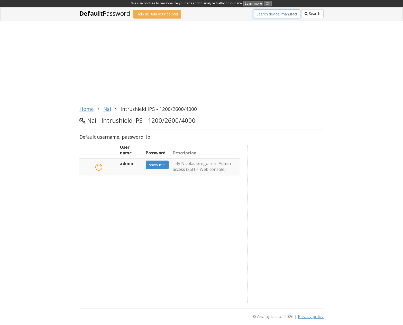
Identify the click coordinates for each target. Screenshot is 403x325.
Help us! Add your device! (157, 14)
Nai (107, 109)
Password (104, 13)
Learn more (253, 3)
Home (86, 109)
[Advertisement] (201, 66)
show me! (157, 164)
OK (268, 3)
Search (312, 13)
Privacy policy (311, 316)
